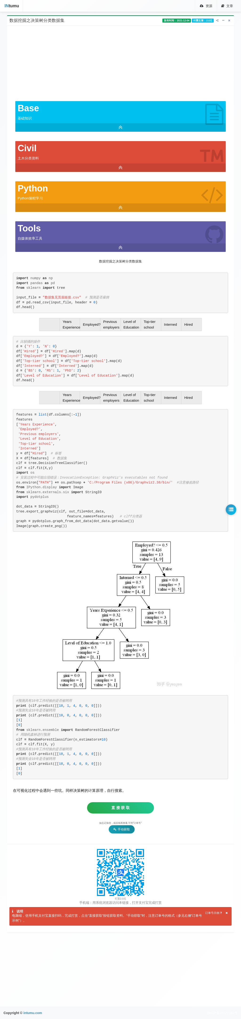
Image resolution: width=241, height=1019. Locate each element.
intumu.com (32, 1013)
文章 (227, 6)
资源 (204, 6)
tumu (11, 6)
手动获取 (121, 829)
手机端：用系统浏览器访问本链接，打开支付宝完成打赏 (120, 902)
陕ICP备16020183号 (222, 1013)
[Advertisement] (120, 63)
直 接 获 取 (120, 808)
